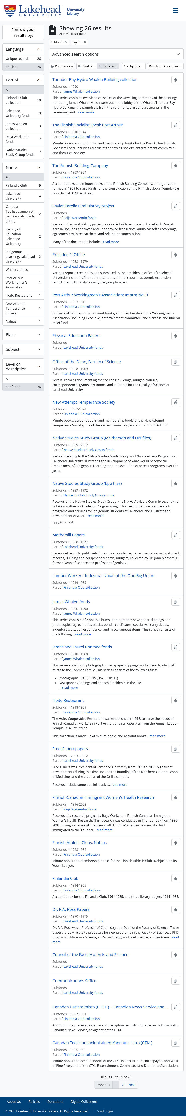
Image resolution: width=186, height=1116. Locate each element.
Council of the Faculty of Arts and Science (90, 954)
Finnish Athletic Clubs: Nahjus (79, 842)
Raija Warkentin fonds (23, 139)
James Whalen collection (23, 126)
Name (11, 167)
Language (15, 49)
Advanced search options (75, 54)
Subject (12, 349)
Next (132, 1085)
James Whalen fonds (71, 601)
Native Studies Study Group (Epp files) (87, 483)
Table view (108, 66)
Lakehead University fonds (23, 113)
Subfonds (23, 387)
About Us (14, 1101)
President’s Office (68, 254)
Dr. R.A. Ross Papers (71, 909)
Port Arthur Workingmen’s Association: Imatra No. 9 (100, 295)
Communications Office (74, 980)
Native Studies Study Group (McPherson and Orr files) (101, 438)
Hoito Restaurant (23, 296)
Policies (34, 1101)
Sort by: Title (133, 66)
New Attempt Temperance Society (23, 308)
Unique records (23, 59)
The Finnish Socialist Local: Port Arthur (87, 125)
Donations (55, 1101)
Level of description (16, 366)
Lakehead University (23, 196)
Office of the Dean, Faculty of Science (86, 361)
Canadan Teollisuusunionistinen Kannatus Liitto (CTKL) (23, 213)
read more (86, 112)
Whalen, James (23, 270)
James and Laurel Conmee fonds (82, 647)
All (7, 89)
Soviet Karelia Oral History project (83, 206)
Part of (12, 80)
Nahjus (23, 322)
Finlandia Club (23, 186)
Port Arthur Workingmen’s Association (23, 282)
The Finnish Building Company (80, 165)
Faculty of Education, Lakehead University (23, 236)
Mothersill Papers (68, 535)
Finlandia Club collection (23, 100)
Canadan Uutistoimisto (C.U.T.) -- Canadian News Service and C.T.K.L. (111, 1007)
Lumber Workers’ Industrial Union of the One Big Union (103, 575)
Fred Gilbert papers (70, 748)
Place (11, 334)
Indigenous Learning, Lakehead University (23, 257)
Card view (87, 66)
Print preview (62, 66)
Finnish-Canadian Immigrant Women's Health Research (103, 797)
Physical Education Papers (76, 335)
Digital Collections (84, 1101)
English (23, 67)
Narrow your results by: (23, 32)
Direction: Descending (164, 66)
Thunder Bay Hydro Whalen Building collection (95, 79)
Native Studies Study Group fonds (23, 152)
